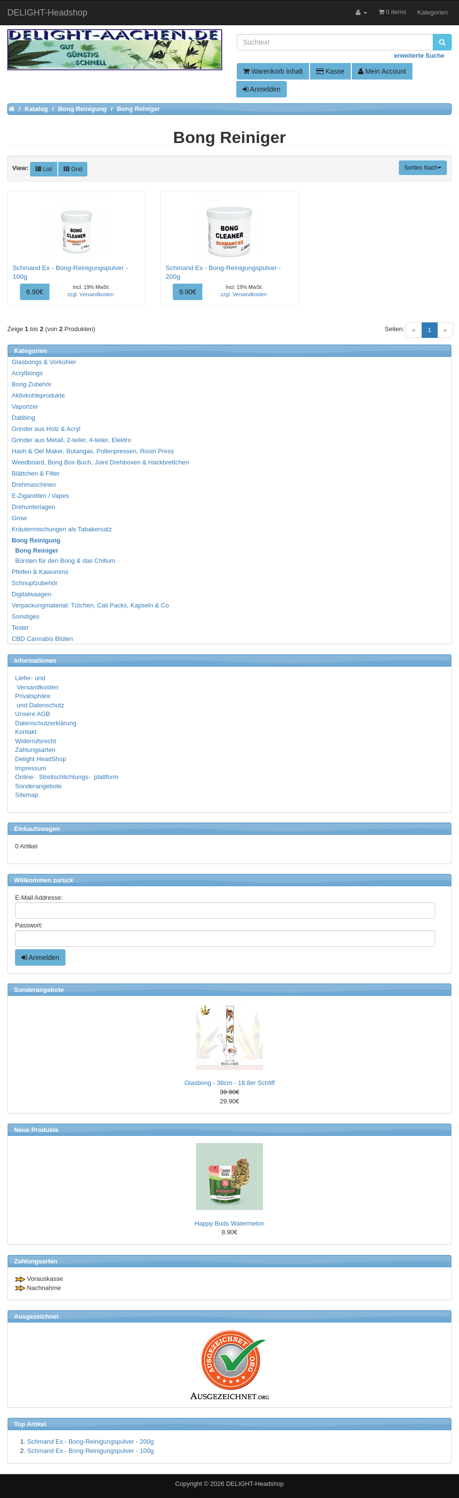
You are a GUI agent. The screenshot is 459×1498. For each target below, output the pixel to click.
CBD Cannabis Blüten (42, 638)
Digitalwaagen (31, 594)
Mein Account (382, 71)
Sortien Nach (423, 167)
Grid (73, 169)
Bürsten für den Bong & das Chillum (64, 560)
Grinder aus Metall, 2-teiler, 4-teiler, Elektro (71, 440)
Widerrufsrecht (35, 741)
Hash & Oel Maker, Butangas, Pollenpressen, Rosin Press (93, 451)
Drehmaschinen (34, 484)
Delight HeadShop (40, 759)
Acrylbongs (27, 373)
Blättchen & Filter (36, 473)
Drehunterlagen (33, 506)
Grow (19, 518)
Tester (20, 627)
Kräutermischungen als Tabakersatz (62, 529)
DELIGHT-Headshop (255, 1483)
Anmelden (261, 89)
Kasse (330, 71)
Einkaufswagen (37, 828)
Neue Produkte (36, 1129)
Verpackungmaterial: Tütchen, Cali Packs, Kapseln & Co (90, 605)
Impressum (30, 768)
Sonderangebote (38, 786)
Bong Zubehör (31, 384)
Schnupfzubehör (35, 583)
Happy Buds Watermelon (229, 1223)
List (43, 169)
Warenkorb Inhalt (273, 71)
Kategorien (432, 12)
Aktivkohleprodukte (38, 395)
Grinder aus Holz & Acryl (46, 428)
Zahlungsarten (35, 749)
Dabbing (23, 417)
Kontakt (25, 731)
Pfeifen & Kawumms (40, 571)
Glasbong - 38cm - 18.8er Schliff (229, 1082)
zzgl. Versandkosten (90, 294)
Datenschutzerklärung (45, 723)
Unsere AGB (32, 713)
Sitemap (26, 794)
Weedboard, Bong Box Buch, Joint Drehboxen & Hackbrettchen (100, 462)
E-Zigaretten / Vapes (40, 495)
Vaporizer (25, 406)
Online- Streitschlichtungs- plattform (66, 777)
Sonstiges (25, 616)
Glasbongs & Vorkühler (44, 362)
